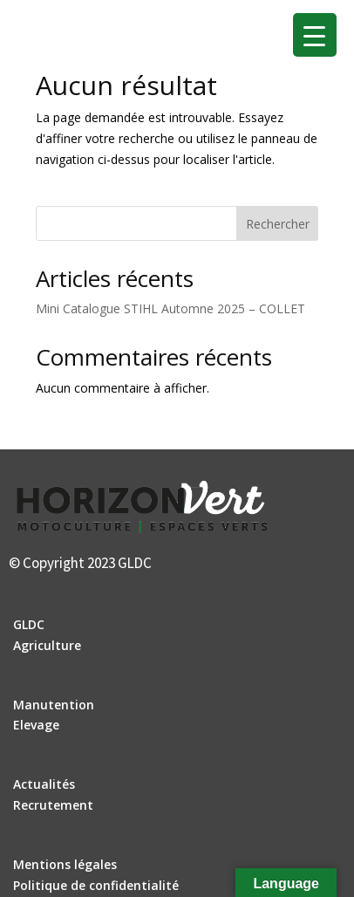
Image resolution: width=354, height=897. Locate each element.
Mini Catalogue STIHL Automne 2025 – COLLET (170, 308)
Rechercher (278, 224)
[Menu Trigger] (315, 35)
